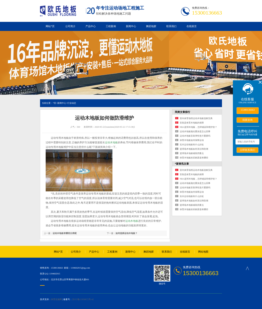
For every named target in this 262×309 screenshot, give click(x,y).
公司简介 (70, 26)
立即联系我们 (247, 149)
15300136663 (248, 110)
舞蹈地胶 (151, 26)
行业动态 (71, 103)
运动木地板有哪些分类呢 (65, 233)
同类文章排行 (182, 112)
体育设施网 (56, 299)
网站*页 (50, 26)
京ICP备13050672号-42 (83, 299)
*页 (54, 103)
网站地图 (203, 251)
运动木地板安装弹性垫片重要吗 (195, 136)
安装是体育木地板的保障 (192, 122)
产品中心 (91, 26)
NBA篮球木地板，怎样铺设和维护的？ (198, 127)
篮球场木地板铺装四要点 (192, 153)
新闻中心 (131, 26)
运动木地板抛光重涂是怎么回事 (195, 131)
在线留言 (191, 26)
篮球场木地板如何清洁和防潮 (194, 149)
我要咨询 (247, 119)
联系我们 (171, 26)
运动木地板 (111, 142)
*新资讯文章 (182, 163)
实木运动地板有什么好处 (192, 144)
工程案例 (111, 26)
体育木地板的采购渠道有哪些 (194, 157)
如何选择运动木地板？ (126, 233)
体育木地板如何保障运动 (192, 140)
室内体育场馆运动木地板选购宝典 (196, 118)
